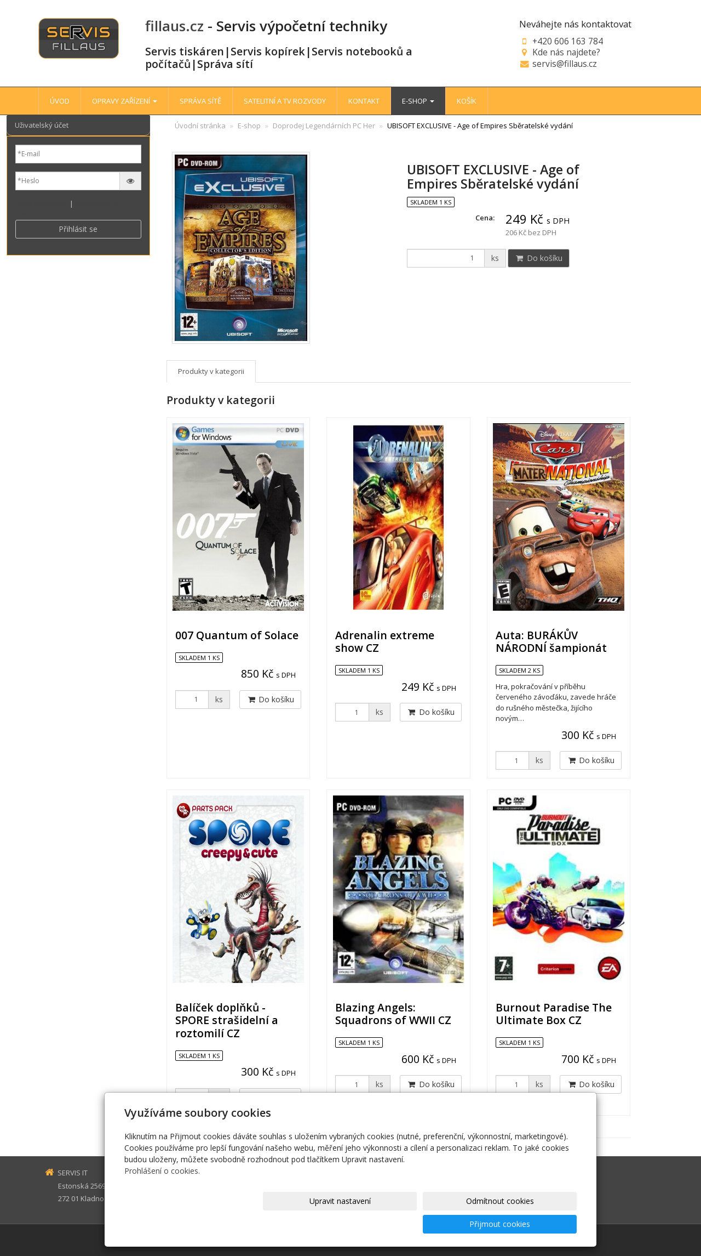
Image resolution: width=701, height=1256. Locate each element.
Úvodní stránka (200, 125)
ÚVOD (60, 101)
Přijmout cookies (534, 1224)
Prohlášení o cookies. (162, 1194)
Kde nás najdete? (566, 52)
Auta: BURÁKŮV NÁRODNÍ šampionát (551, 641)
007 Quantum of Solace (236, 635)
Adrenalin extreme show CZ (384, 641)
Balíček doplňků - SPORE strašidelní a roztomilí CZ (226, 1020)
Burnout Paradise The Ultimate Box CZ (554, 1013)
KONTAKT (364, 101)
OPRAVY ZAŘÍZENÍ (124, 101)
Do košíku (538, 258)
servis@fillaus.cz (564, 64)
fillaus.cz (174, 26)
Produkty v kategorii (211, 371)
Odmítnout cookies (445, 1224)
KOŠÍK (466, 101)
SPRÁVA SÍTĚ (200, 101)
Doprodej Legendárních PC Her (324, 125)
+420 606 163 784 (567, 41)
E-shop (249, 125)
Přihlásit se (78, 229)
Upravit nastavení (355, 1224)
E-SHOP (418, 101)
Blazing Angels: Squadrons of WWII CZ (393, 1013)
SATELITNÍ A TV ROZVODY (285, 101)
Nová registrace (41, 203)
